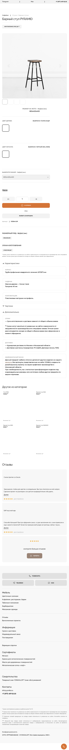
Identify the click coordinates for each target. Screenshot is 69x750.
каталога (8, 362)
